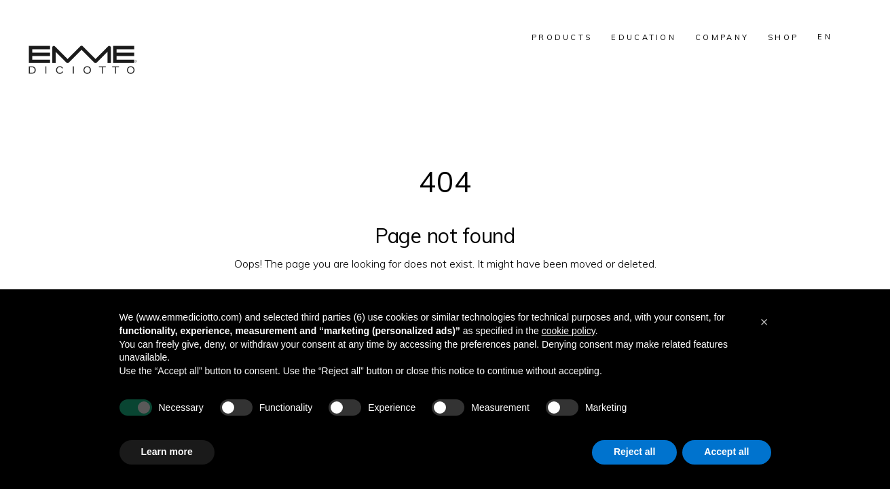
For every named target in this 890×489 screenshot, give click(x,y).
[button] (764, 322)
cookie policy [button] (568, 330)
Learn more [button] (167, 451)
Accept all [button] (726, 451)
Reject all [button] (634, 451)
